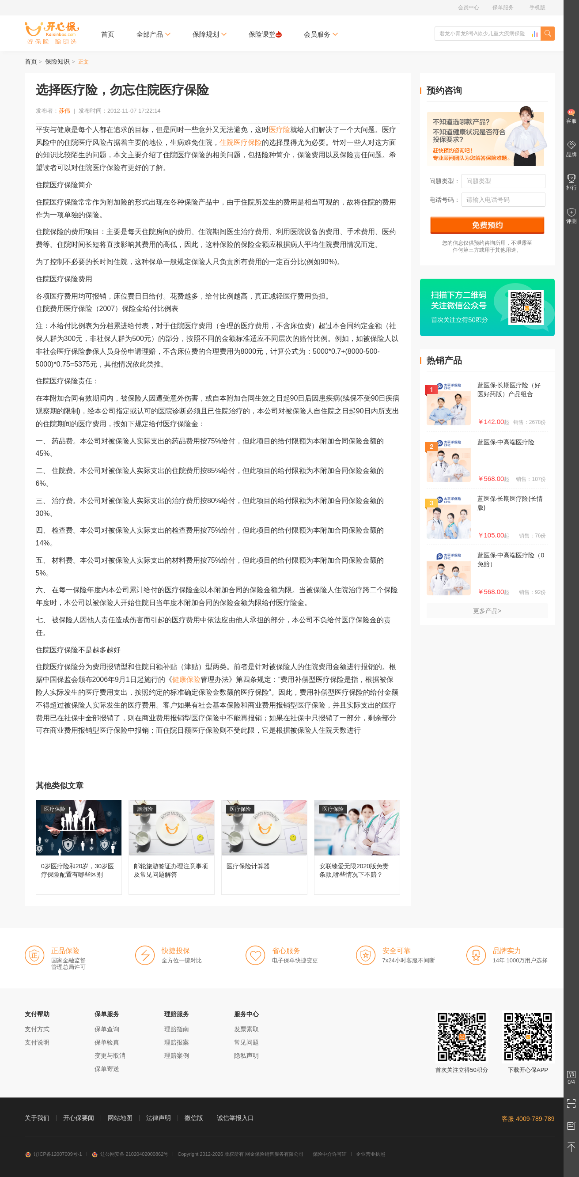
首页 (107, 34)
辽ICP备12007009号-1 (53, 1154)
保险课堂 (265, 34)
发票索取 (246, 1029)
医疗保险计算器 (264, 847)
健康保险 (186, 679)
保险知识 (57, 61)
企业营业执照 (370, 1154)
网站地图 (120, 1117)
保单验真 (107, 1042)
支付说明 (37, 1042)
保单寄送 (107, 1068)
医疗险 (279, 129)
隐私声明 (246, 1055)
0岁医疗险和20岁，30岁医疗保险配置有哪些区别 (78, 847)
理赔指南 (176, 1029)
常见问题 (246, 1042)
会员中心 (468, 7)
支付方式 (37, 1029)
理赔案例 (176, 1055)
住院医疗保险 (240, 142)
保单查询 (107, 1029)
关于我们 (37, 1117)
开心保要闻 (78, 1117)
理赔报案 (176, 1042)
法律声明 (158, 1117)
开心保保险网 (52, 33)
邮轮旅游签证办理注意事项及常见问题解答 (171, 847)
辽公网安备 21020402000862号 (130, 1154)
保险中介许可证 (330, 1154)
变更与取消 (110, 1055)
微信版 (194, 1117)
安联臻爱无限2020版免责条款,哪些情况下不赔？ (357, 847)
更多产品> (487, 610)
